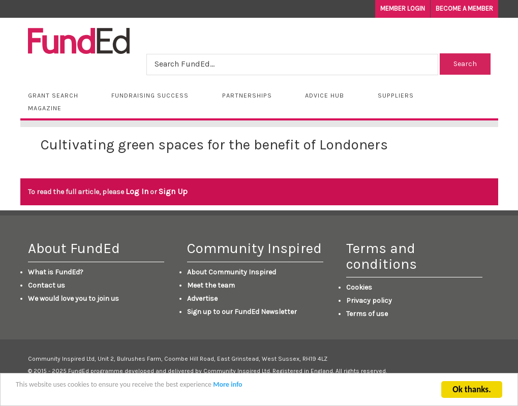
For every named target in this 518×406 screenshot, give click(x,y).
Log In (137, 191)
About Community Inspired (231, 272)
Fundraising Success (150, 95)
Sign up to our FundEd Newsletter (242, 311)
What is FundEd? (55, 272)
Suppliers (396, 95)
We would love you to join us (73, 298)
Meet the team (211, 285)
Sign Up (173, 191)
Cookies (359, 287)
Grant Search (53, 95)
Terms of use (367, 313)
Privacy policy (369, 300)
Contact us (46, 285)
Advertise (202, 298)
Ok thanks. (471, 391)
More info (227, 386)
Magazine (45, 108)
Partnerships (247, 95)
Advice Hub (324, 95)
